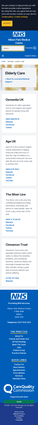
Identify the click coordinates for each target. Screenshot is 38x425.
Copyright (19, 420)
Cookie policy (7, 17)
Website (9, 122)
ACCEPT (7, 23)
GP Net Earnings (19, 342)
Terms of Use (19, 412)
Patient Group (19, 350)
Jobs (19, 347)
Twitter (9, 127)
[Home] (19, 39)
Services (19, 376)
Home (3, 61)
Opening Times (19, 379)
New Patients (19, 367)
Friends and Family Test (19, 339)
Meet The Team (19, 345)
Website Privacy (19, 414)
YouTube (9, 180)
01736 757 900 (12, 278)
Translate (30, 48)
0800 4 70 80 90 (13, 219)
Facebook (10, 125)
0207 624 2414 (24, 322)
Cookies (19, 418)
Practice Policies (19, 353)
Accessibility (19, 416)
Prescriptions (19, 373)
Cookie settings (21, 17)
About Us (19, 336)
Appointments (19, 370)
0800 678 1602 (12, 169)
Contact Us (19, 364)
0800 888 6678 (12, 119)
